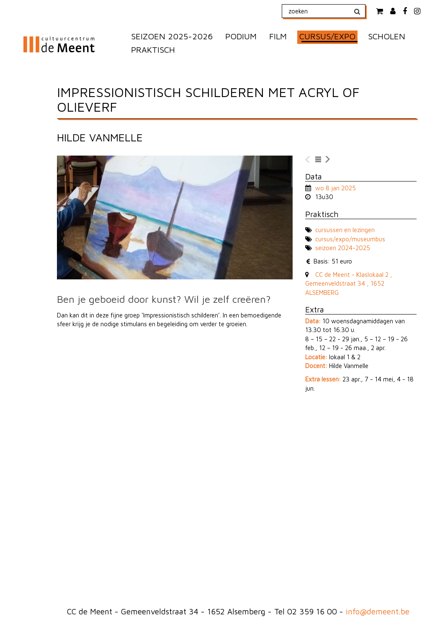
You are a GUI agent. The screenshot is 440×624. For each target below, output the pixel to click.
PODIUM (241, 36)
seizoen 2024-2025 (342, 247)
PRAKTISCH (153, 49)
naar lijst (318, 160)
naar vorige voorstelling (308, 160)
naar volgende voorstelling (328, 160)
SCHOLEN (386, 36)
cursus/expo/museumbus (350, 239)
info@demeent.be (377, 611)
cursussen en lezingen (345, 229)
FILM (278, 36)
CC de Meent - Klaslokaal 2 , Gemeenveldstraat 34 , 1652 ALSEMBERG (348, 283)
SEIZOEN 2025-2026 (172, 36)
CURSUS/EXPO (327, 36)
